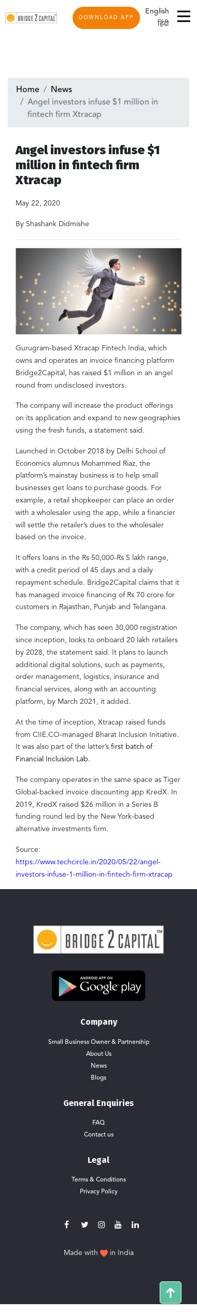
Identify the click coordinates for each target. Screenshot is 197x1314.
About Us (98, 1054)
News (61, 90)
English (157, 11)
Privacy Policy (99, 1192)
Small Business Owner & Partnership (98, 1042)
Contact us (99, 1135)
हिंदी (163, 23)
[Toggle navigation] (180, 17)
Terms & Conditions (99, 1180)
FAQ (98, 1123)
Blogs (98, 1078)
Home (27, 90)
